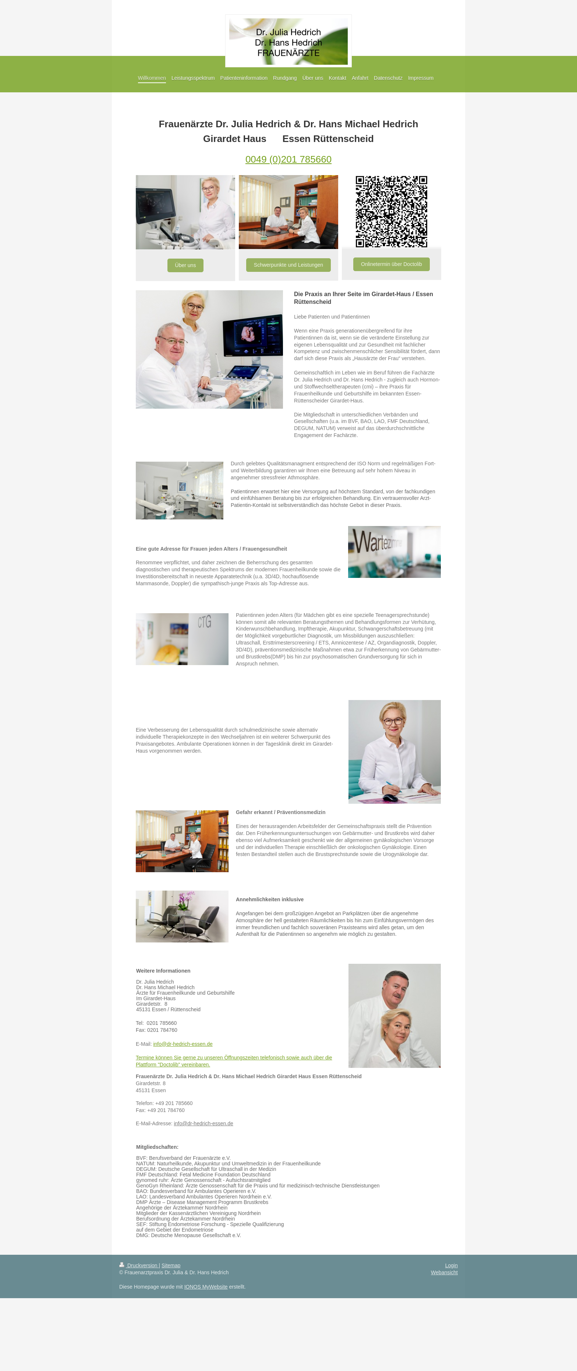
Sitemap (171, 1265)
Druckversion (139, 1265)
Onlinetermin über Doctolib (391, 264)
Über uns (185, 265)
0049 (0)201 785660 (288, 159)
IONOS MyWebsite (206, 1287)
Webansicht (444, 1272)
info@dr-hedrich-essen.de (182, 1044)
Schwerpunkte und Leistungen (288, 265)
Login (451, 1265)
